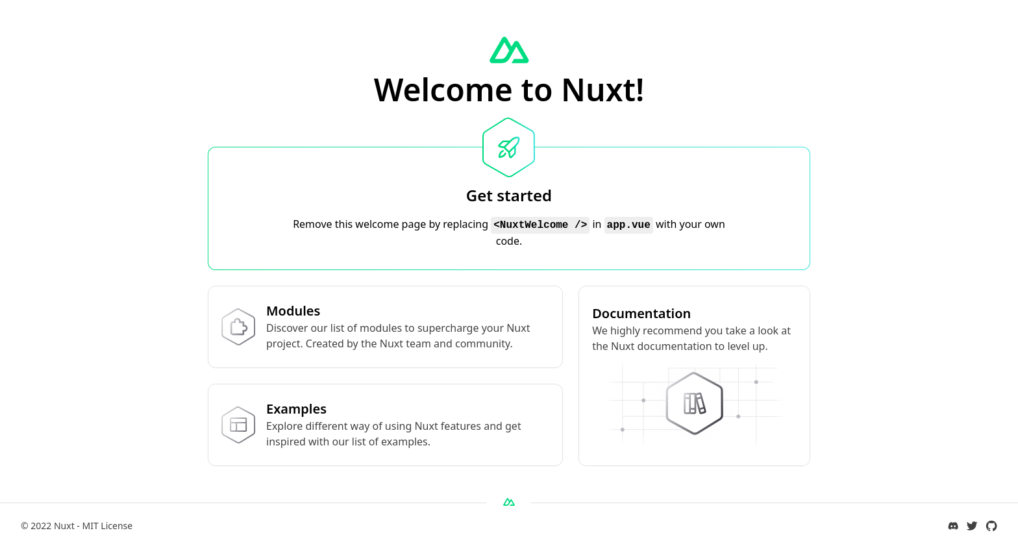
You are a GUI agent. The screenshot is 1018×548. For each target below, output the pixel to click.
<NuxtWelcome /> (540, 225)
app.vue (629, 225)
